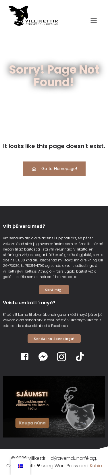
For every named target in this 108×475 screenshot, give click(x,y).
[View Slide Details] (54, 406)
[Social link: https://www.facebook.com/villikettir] (26, 356)
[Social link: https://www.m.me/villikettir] (45, 356)
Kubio (96, 465)
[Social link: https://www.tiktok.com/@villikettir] (81, 356)
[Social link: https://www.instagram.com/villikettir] (63, 356)
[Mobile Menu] (93, 20)
